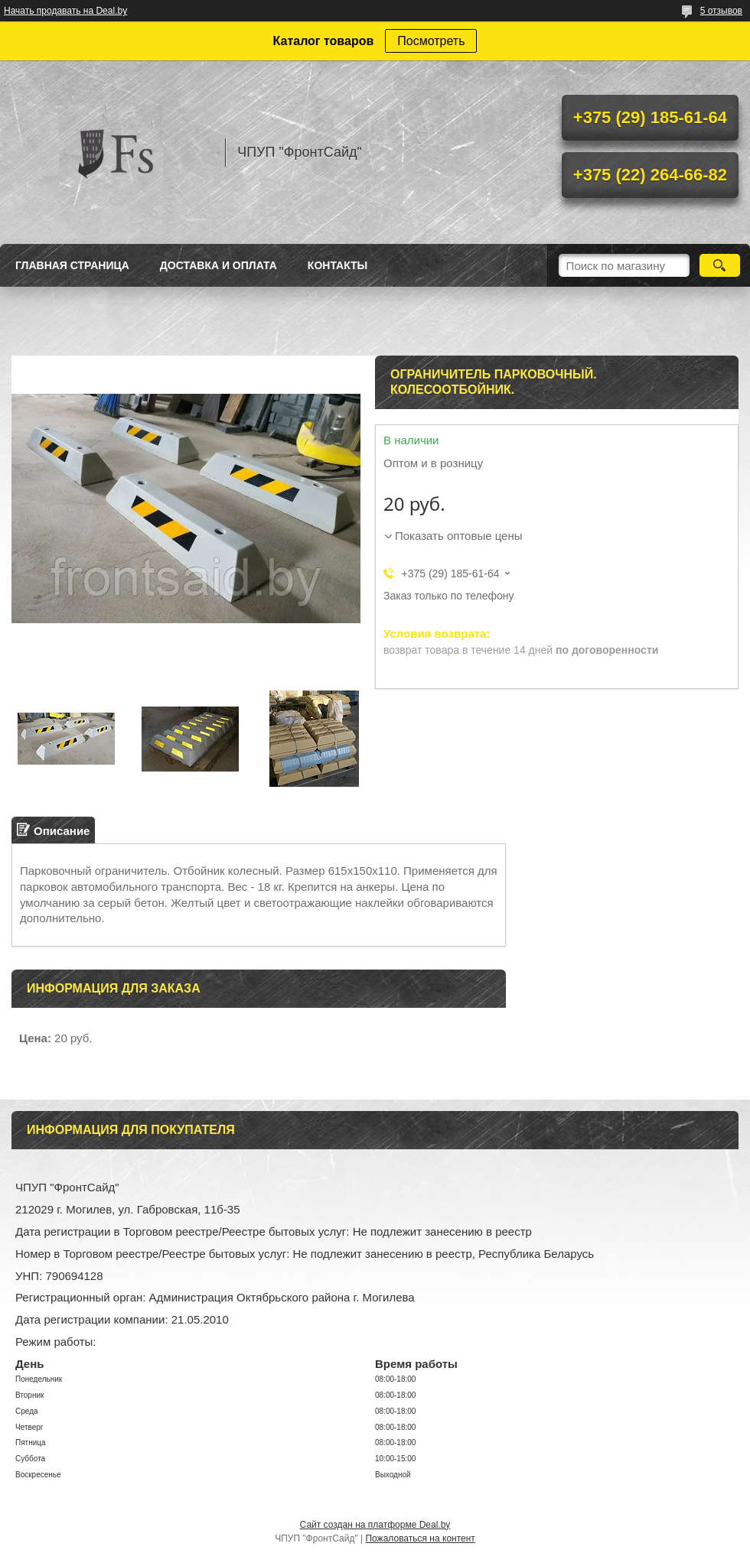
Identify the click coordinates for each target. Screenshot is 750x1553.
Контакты (337, 265)
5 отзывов (721, 10)
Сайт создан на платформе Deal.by (375, 1524)
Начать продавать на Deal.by (65, 10)
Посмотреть (431, 40)
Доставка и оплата (218, 265)
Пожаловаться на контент (419, 1538)
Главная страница (72, 265)
